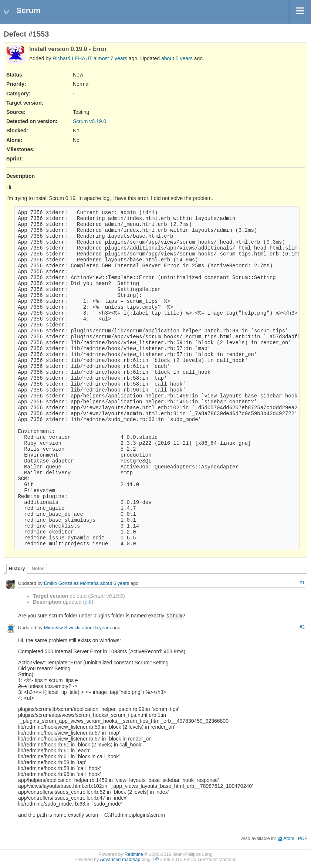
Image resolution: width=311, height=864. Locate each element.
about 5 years (177, 58)
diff (88, 602)
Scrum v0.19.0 (89, 121)
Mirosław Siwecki (62, 628)
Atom (288, 838)
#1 (302, 582)
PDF (302, 838)
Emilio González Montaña (71, 583)
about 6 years (114, 583)
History (17, 568)
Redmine (133, 854)
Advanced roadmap (120, 859)
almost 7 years (110, 58)
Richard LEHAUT (72, 58)
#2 (302, 627)
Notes (37, 568)
